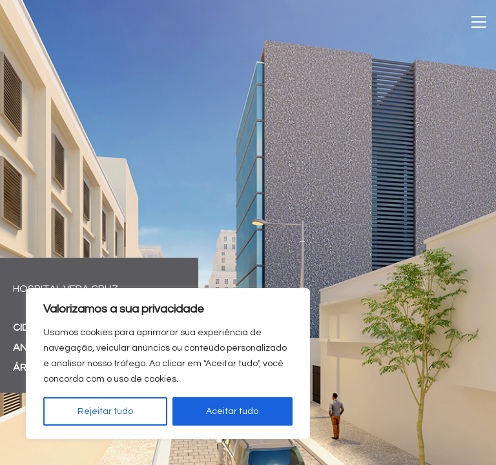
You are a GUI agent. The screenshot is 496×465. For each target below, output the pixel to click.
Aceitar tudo (232, 411)
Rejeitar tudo (105, 411)
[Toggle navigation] (478, 22)
